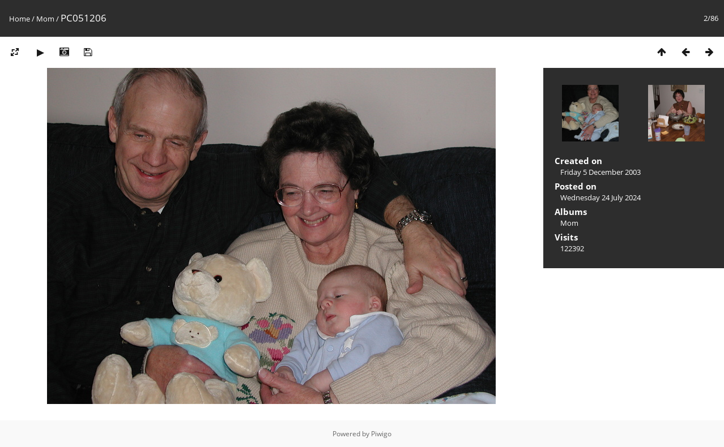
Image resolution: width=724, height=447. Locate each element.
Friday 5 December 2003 (600, 172)
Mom (45, 19)
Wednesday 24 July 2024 (600, 197)
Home (19, 19)
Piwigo (381, 434)
